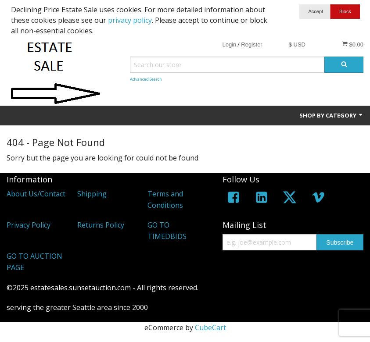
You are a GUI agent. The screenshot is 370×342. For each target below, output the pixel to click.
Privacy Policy (28, 225)
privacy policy (130, 20)
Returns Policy (100, 225)
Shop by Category (331, 115)
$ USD (297, 44)
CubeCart (210, 327)
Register (251, 44)
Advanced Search (146, 79)
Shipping (92, 194)
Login (229, 44)
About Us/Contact (36, 194)
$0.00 (352, 44)
